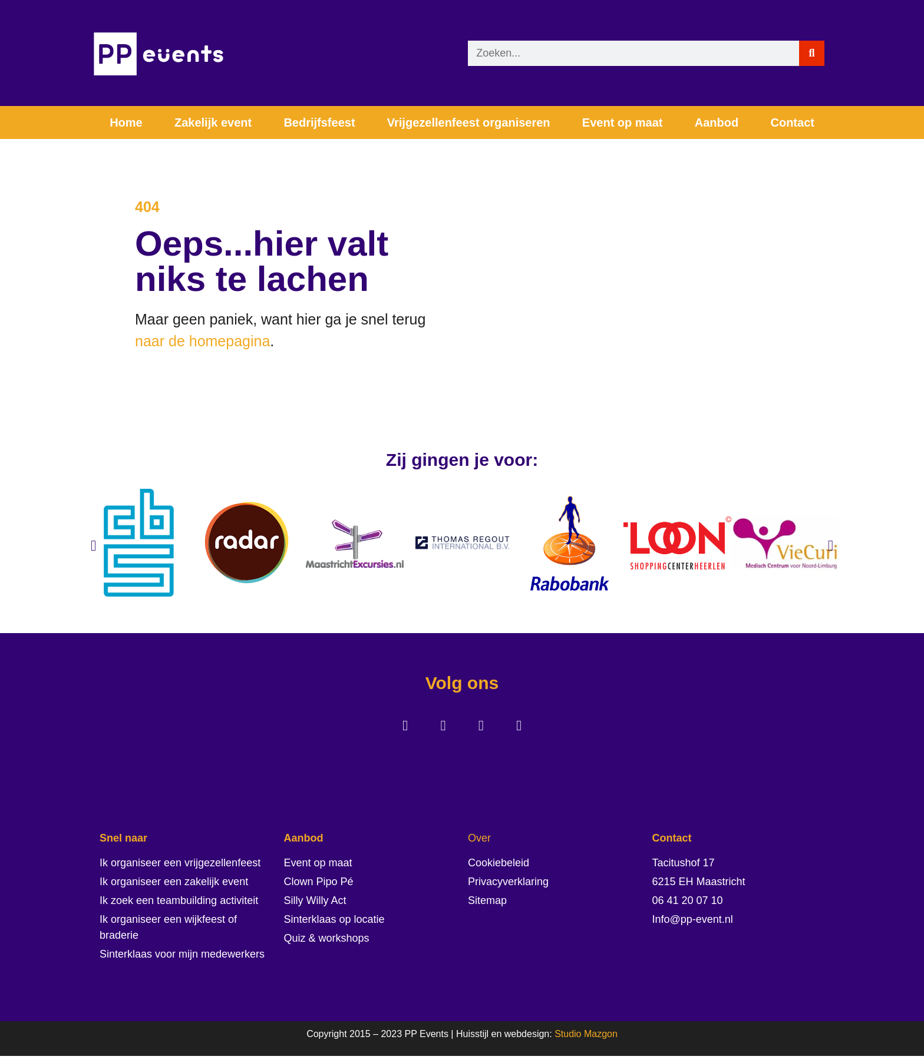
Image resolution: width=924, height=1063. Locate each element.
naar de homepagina (202, 344)
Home (126, 122)
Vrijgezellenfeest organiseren (468, 122)
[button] (93, 551)
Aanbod (716, 122)
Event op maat (622, 122)
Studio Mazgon (586, 1041)
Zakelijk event (213, 122)
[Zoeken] (811, 53)
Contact (792, 122)
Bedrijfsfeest (319, 122)
